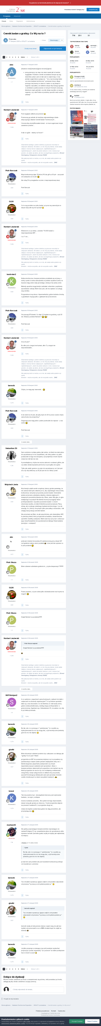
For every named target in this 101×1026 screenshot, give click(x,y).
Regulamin (19, 21)
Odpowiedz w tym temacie (53, 48)
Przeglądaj (6, 17)
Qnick (77, 51)
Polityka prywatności (42, 1011)
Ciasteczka (61, 1011)
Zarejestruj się (93, 9)
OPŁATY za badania (28, 41)
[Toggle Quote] (23, 643)
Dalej (23, 57)
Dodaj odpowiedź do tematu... (23, 989)
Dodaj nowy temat (30, 48)
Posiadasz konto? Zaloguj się (75, 9)
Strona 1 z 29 (35, 57)
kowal (92, 51)
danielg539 (94, 45)
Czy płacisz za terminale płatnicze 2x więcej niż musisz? (49, 3)
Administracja (30, 21)
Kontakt (53, 1011)
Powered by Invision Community (50, 1015)
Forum (4, 21)
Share (43, 40)
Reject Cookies (92, 1021)
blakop (77, 45)
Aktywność (17, 16)
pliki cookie (26, 1021)
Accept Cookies (77, 1021)
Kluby (11, 21)
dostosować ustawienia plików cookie (13, 1023)
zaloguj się (6, 981)
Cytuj (27, 102)
